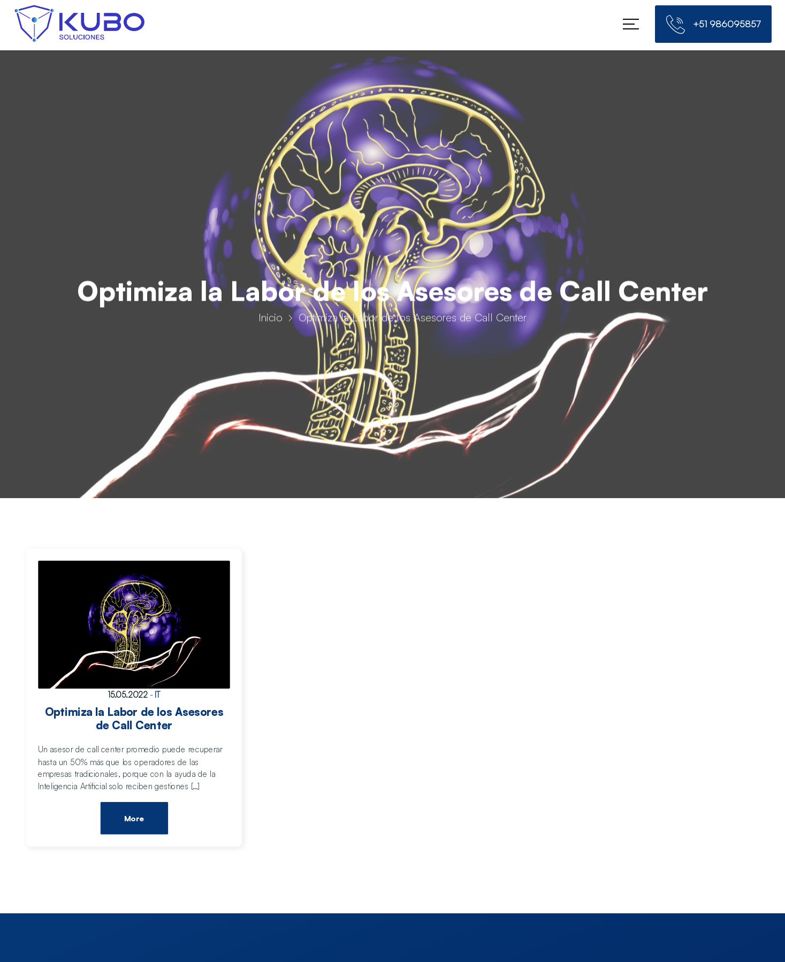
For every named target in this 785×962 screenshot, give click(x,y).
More (133, 819)
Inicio (270, 319)
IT (158, 695)
